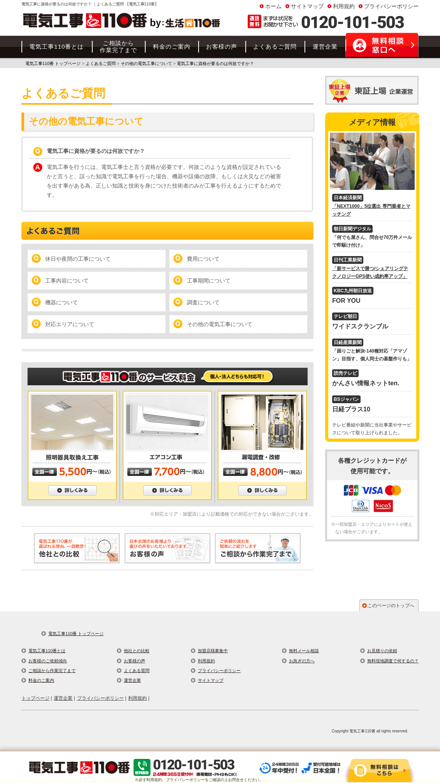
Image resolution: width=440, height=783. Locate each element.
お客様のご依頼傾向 (47, 660)
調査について (203, 302)
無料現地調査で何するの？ (393, 660)
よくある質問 (137, 670)
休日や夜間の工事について (78, 259)
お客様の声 (134, 660)
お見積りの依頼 (382, 650)
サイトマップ (307, 6)
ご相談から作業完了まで (52, 670)
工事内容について (67, 280)
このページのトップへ (391, 605)
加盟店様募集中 (213, 650)
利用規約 (344, 6)
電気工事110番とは (46, 650)
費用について (203, 259)
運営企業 (132, 680)
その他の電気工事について (219, 324)
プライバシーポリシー (391, 6)
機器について (61, 302)
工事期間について (209, 280)
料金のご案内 (41, 680)
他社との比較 (137, 650)
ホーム (273, 6)
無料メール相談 (304, 650)
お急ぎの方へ (302, 660)
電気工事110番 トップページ (76, 633)
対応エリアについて (69, 324)
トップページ (35, 698)
